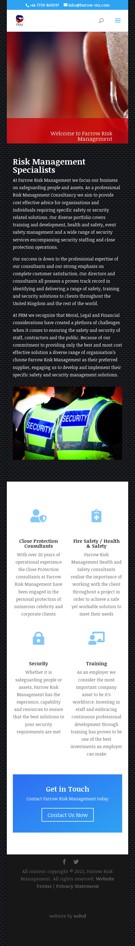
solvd (80, 916)
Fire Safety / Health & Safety (96, 543)
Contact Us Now (68, 815)
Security (38, 663)
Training (96, 663)
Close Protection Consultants (38, 543)
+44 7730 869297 (44, 5)
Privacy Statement (77, 886)
